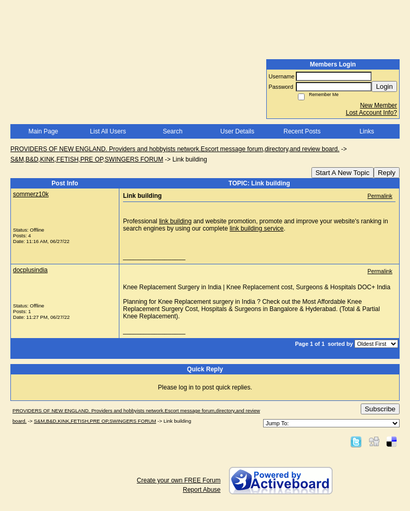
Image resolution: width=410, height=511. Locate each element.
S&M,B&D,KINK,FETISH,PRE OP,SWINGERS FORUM (86, 159)
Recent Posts (301, 131)
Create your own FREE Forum (179, 480)
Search (173, 131)
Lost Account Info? (371, 112)
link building (175, 221)
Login (384, 86)
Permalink (379, 196)
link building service (256, 228)
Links (367, 131)
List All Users (108, 131)
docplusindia (30, 270)
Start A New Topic (343, 173)
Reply (386, 173)
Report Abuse (202, 489)
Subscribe (380, 409)
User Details (237, 131)
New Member (378, 105)
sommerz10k (31, 194)
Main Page (43, 131)
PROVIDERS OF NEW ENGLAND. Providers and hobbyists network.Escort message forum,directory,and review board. (174, 149)
